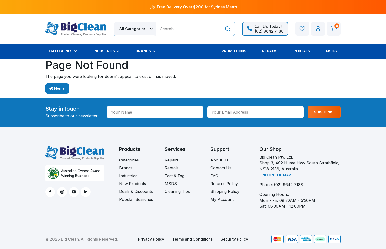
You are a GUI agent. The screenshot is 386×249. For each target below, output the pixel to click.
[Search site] (228, 29)
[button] (318, 29)
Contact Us (220, 167)
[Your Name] (155, 112)
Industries (128, 175)
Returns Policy (224, 183)
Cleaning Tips (177, 191)
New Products (132, 183)
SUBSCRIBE (324, 112)
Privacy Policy (151, 239)
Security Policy (234, 239)
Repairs (172, 160)
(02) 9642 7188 (288, 184)
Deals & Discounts (136, 191)
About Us (219, 160)
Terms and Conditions (192, 239)
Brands (125, 167)
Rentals (171, 167)
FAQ (214, 175)
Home (57, 88)
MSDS (171, 183)
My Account (222, 199)
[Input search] (188, 29)
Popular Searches (136, 199)
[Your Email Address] (255, 112)
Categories (129, 160)
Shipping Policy (224, 191)
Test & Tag (174, 175)
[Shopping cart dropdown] (334, 29)
